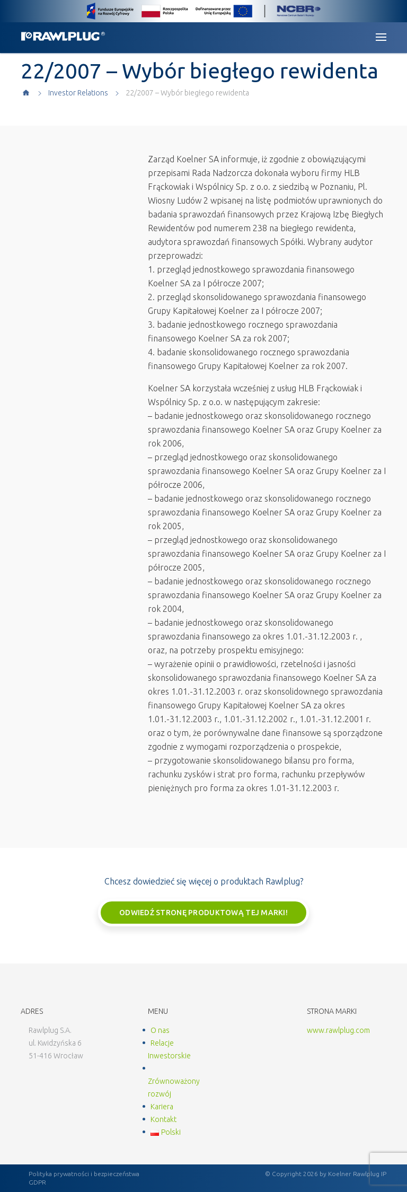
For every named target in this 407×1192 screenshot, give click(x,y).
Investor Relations (78, 93)
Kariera (162, 1106)
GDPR (37, 1182)
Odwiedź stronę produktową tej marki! (203, 912)
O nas (160, 1030)
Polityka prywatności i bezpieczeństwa (84, 1173)
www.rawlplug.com (338, 1030)
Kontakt (163, 1119)
